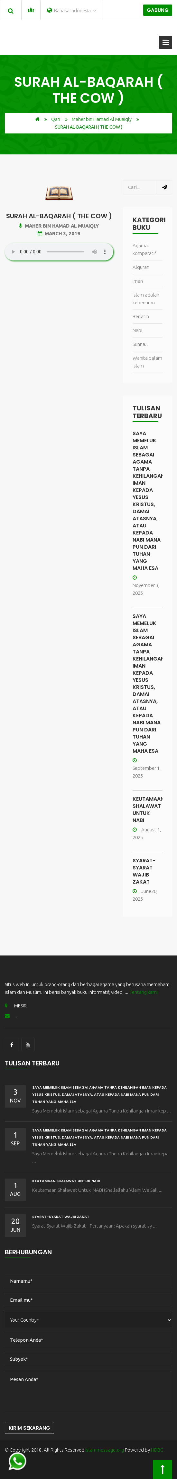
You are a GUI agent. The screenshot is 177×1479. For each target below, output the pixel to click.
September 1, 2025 (147, 768)
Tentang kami (143, 992)
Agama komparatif (144, 249)
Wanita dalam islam (147, 361)
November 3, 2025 (146, 585)
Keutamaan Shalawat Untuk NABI (148, 809)
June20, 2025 (145, 895)
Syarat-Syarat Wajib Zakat (144, 871)
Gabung (158, 10)
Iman (138, 281)
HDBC (157, 1450)
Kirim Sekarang (29, 1428)
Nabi (137, 330)
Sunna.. (140, 344)
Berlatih (141, 316)
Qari (55, 119)
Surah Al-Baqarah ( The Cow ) (59, 215)
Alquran (141, 267)
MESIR (16, 1005)
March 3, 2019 (59, 233)
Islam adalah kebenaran (146, 298)
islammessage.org (104, 1450)
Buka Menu (165, 42)
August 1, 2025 (147, 833)
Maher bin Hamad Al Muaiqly (102, 119)
